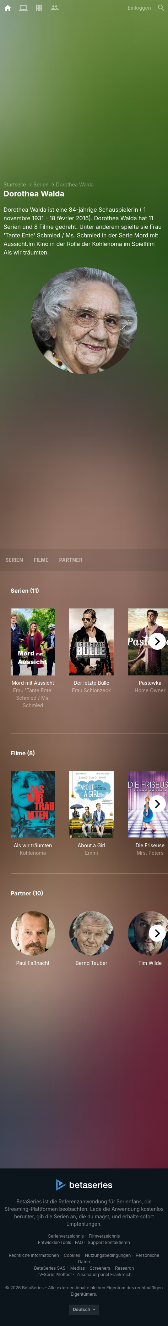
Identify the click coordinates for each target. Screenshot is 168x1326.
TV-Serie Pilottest (54, 1274)
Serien (40, 184)
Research (124, 1268)
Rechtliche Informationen (34, 1255)
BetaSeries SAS (49, 1268)
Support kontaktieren (109, 1242)
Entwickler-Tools (54, 1242)
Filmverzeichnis (104, 1236)
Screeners (100, 1268)
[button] (33, 942)
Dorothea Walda (75, 184)
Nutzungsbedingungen (108, 1255)
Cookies (72, 1255)
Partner (70, 560)
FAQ (79, 1242)
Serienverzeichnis (66, 1236)
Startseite (15, 184)
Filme (41, 560)
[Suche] (161, 8)
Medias (77, 1268)
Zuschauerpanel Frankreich (103, 1274)
